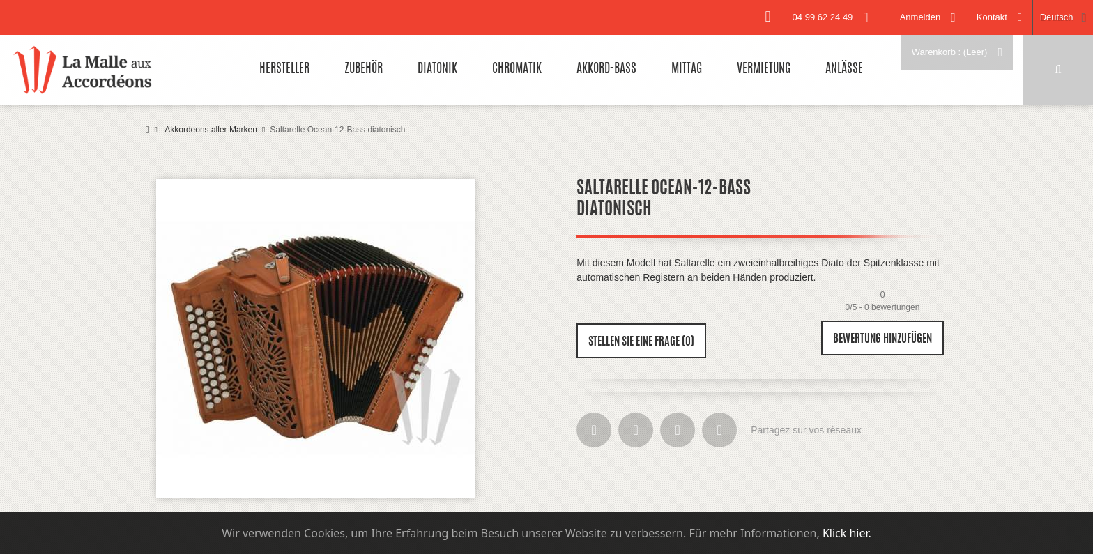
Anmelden (920, 17)
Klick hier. (847, 533)
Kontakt (992, 17)
